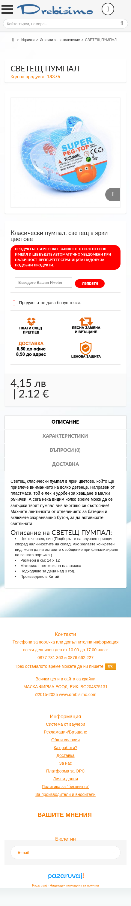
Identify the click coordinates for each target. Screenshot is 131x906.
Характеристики (65, 436)
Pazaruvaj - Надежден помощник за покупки (65, 885)
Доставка (65, 464)
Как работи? (65, 747)
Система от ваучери (65, 724)
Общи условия (65, 739)
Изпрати (90, 283)
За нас (65, 763)
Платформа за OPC (65, 771)
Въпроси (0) (65, 450)
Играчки (27, 40)
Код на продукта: (28, 76)
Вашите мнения (64, 815)
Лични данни (65, 778)
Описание (65, 422)
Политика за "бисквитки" (65, 786)
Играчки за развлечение (60, 40)
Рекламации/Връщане (65, 732)
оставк (65, 755)
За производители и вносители (65, 794)
